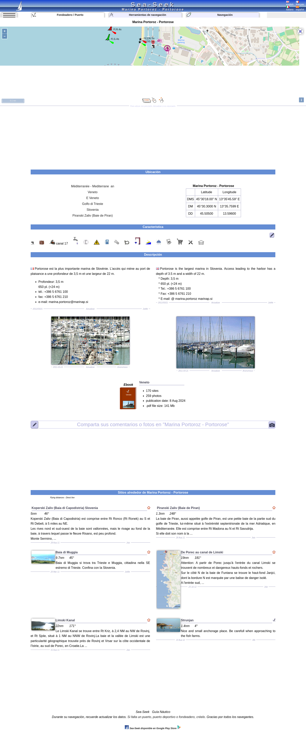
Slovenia (92, 209)
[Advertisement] (153, 136)
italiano (290, 8)
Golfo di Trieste (92, 203)
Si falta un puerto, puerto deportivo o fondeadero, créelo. (167, 717)
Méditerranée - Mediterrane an (92, 186)
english (290, 3)
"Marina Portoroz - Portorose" (153, 424)
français (300, 3)
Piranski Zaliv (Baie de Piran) (92, 215)
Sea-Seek (153, 4)
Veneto (92, 192)
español (300, 8)
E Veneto (92, 198)
